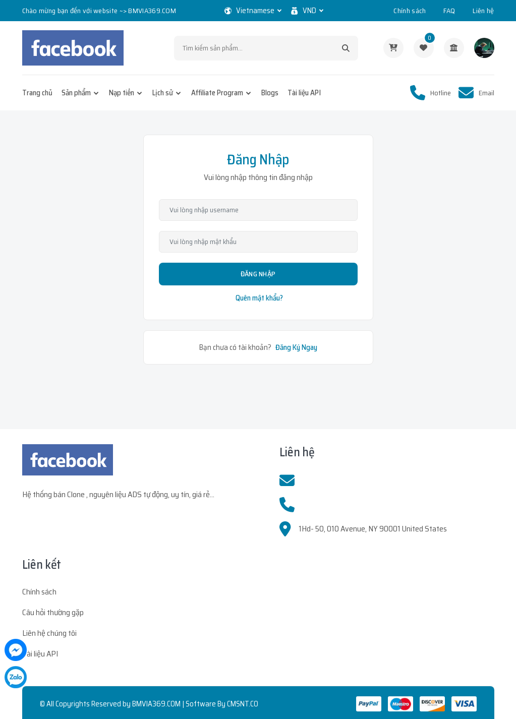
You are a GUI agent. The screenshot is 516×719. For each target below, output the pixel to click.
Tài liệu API (304, 93)
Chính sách (409, 10)
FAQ (449, 10)
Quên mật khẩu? (259, 298)
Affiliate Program (217, 93)
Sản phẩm (76, 93)
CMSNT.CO (242, 704)
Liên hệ (483, 10)
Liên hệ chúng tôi (49, 633)
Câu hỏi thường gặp (53, 612)
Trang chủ (37, 93)
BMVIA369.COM (156, 704)
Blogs (269, 93)
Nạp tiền (121, 93)
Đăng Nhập (258, 273)
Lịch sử (162, 93)
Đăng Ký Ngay (296, 347)
